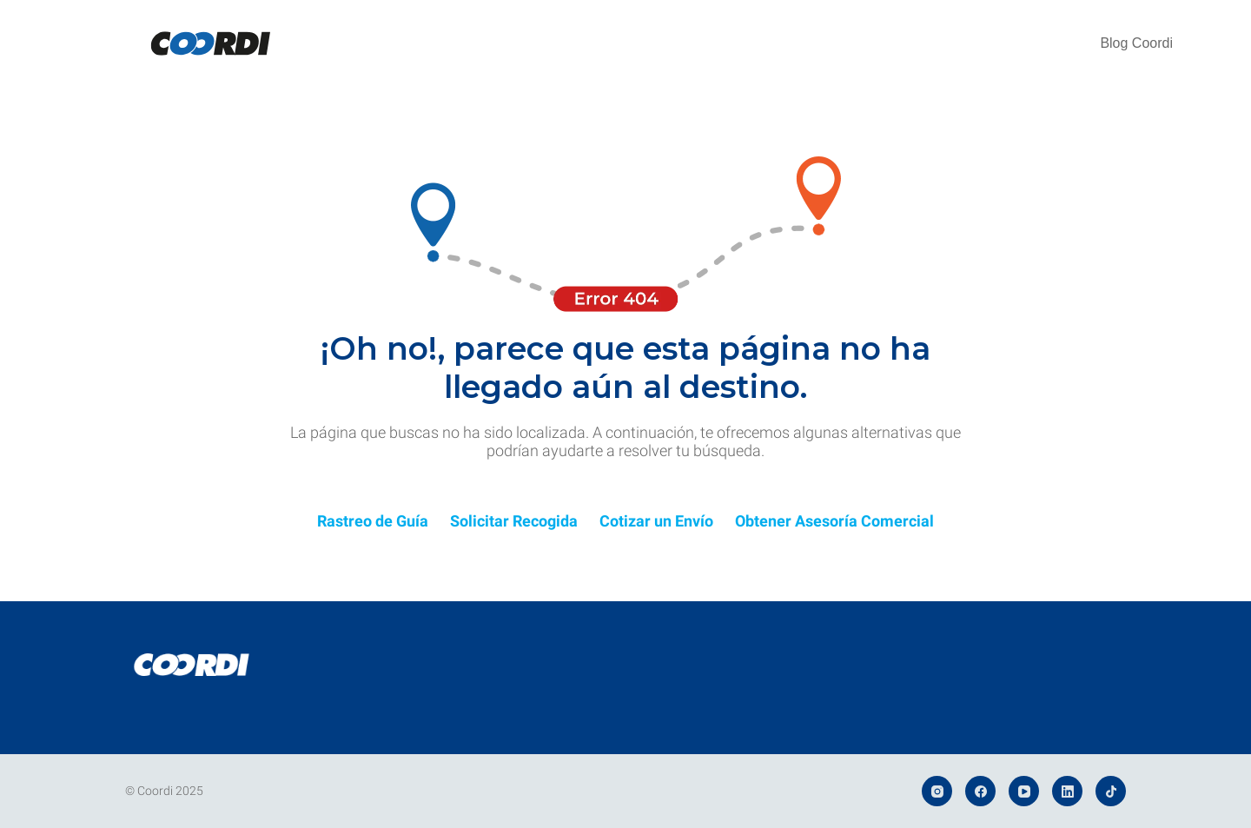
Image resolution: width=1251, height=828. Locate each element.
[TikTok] (1110, 791)
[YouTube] (1024, 791)
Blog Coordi (1136, 43)
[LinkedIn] (1067, 791)
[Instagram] (937, 791)
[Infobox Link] (372, 526)
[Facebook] (980, 791)
